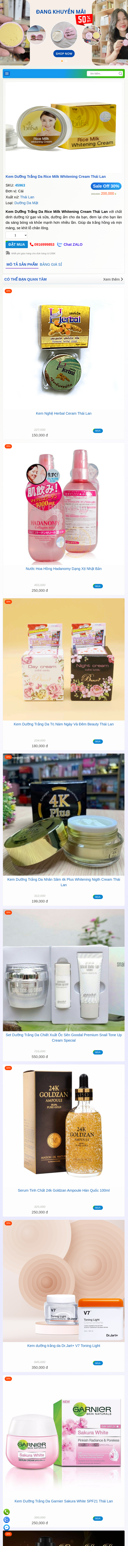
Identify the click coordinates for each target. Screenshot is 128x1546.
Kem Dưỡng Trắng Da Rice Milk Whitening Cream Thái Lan (56, 177)
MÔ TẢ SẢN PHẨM (22, 264)
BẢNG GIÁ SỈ (51, 264)
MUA (98, 430)
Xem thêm (113, 279)
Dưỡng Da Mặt (26, 203)
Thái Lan (27, 197)
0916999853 (44, 244)
